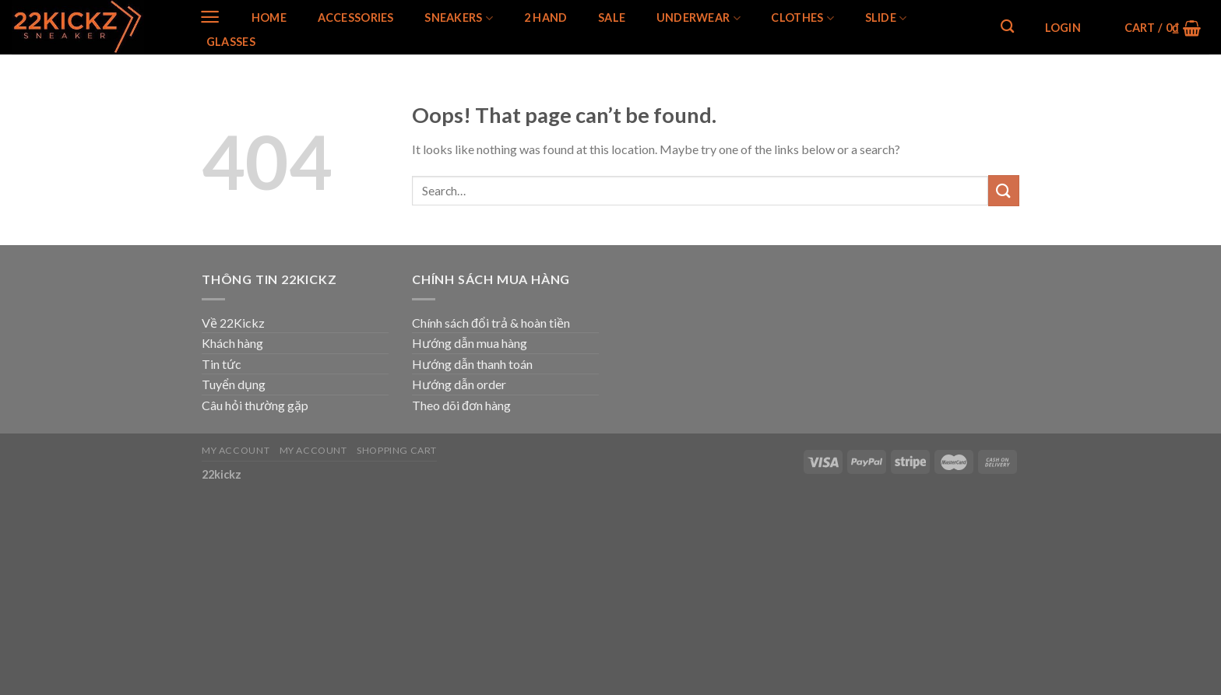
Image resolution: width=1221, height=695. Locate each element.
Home (269, 18)
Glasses (230, 42)
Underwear (698, 18)
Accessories (356, 18)
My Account (235, 450)
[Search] (1007, 27)
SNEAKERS (458, 18)
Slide (886, 18)
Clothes (802, 18)
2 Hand (546, 18)
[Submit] (1003, 190)
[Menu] (210, 17)
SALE (611, 18)
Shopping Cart (397, 450)
